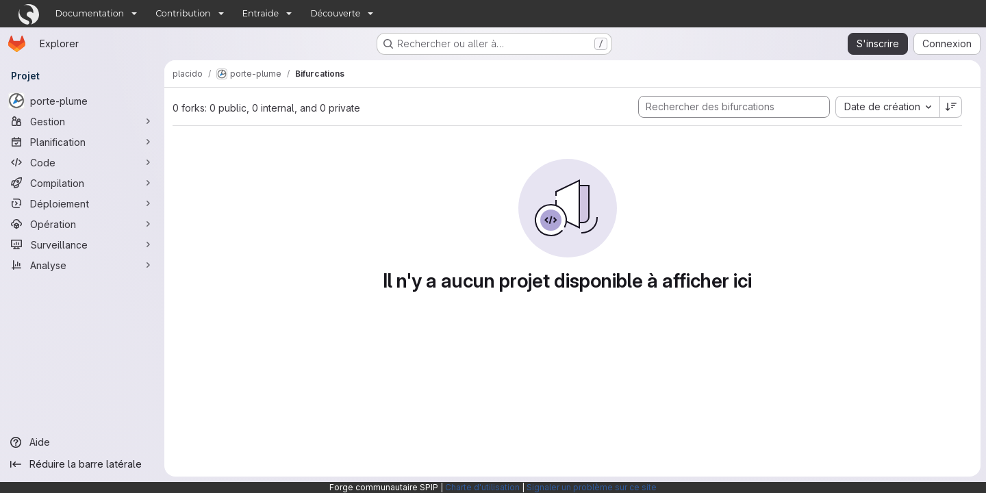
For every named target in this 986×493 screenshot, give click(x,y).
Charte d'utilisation (482, 487)
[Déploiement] (82, 203)
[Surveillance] (82, 244)
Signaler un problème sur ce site (592, 487)
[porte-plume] (82, 100)
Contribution (182, 13)
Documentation (90, 13)
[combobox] (887, 107)
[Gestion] (82, 121)
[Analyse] (82, 265)
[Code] (82, 162)
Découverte (335, 13)
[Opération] (82, 223)
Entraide (260, 13)
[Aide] (82, 442)
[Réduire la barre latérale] (82, 464)
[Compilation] (82, 182)
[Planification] (82, 141)
